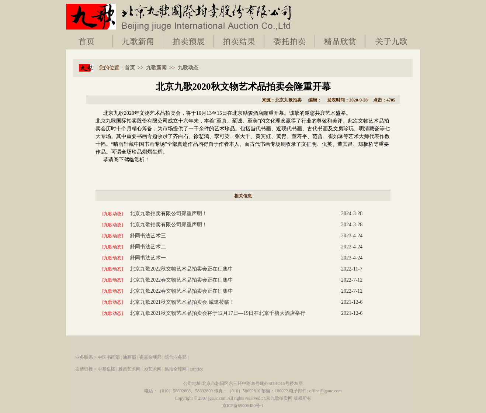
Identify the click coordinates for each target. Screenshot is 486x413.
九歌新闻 (156, 67)
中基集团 (106, 369)
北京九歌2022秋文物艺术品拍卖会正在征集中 (181, 269)
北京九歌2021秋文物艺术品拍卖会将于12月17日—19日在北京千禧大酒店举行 (217, 313)
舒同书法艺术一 (148, 258)
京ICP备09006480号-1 (243, 405)
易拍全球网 (175, 369)
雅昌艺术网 (129, 369)
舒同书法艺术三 (148, 235)
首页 (130, 67)
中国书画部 (109, 357)
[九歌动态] (113, 213)
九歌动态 (188, 67)
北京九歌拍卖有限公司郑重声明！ (168, 213)
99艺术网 (153, 369)
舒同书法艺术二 (148, 246)
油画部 (129, 357)
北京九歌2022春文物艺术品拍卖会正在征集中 (181, 280)
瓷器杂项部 (150, 357)
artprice (196, 369)
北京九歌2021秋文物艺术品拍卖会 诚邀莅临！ (182, 302)
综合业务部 (175, 357)
